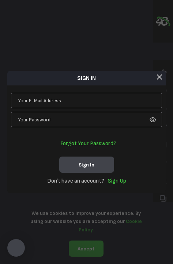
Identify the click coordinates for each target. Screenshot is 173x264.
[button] (16, 248)
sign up (117, 180)
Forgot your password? (88, 143)
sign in (86, 165)
